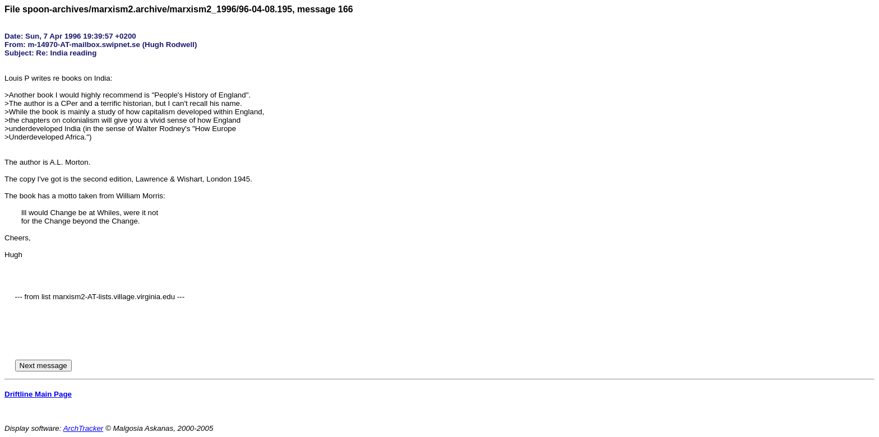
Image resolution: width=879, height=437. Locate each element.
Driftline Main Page (38, 394)
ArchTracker (83, 428)
